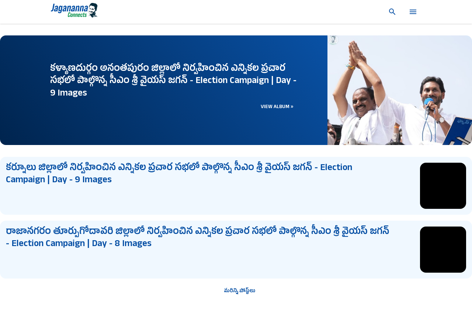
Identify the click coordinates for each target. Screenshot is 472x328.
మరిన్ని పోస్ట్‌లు (239, 291)
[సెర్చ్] (389, 12)
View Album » (277, 107)
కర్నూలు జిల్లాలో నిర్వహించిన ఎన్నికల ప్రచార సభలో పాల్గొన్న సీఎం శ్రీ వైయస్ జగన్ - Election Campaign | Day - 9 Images (179, 175)
